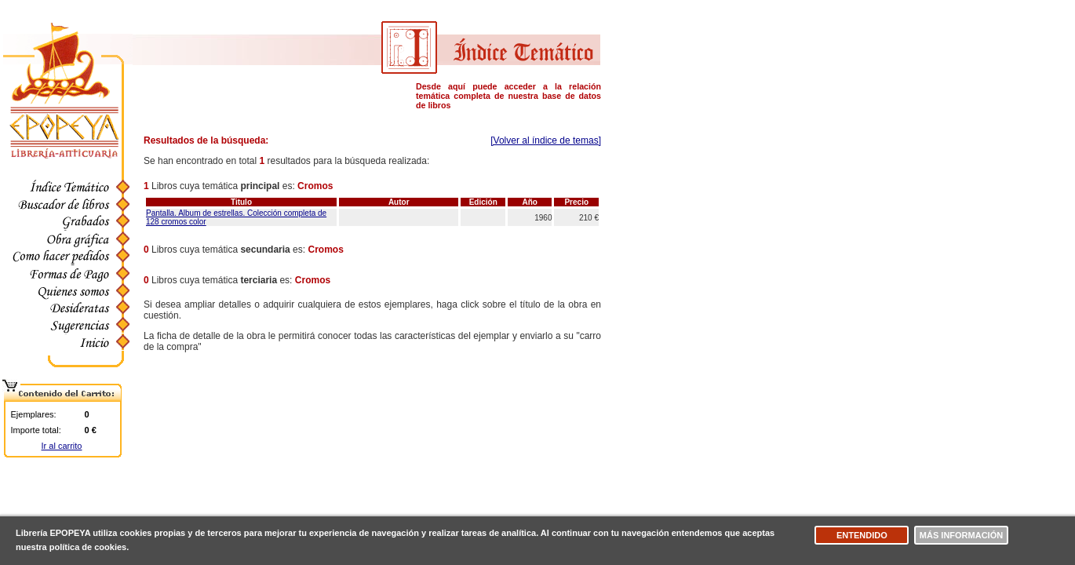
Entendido (861, 535)
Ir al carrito (62, 445)
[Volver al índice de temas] (545, 140)
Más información (961, 535)
